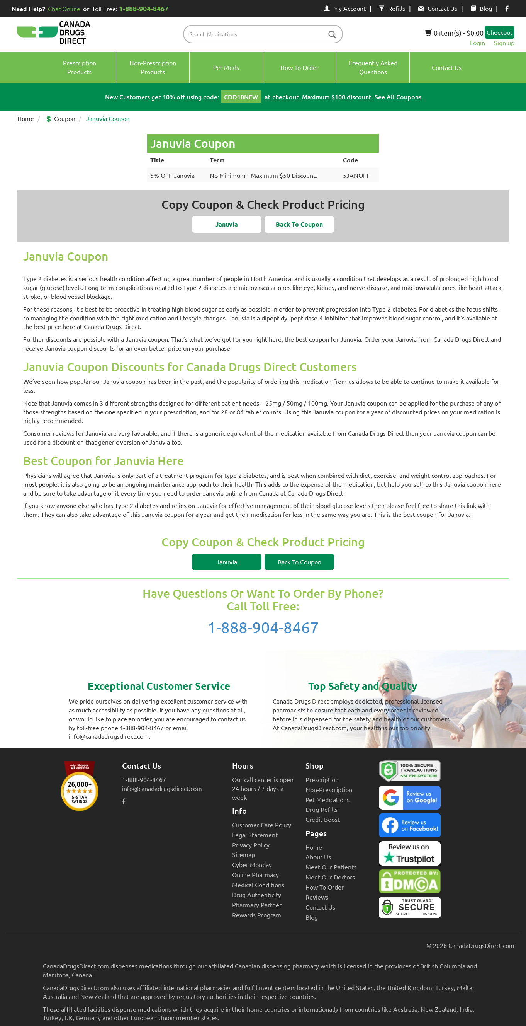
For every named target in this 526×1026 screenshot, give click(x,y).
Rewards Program (256, 915)
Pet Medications (327, 799)
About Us (318, 857)
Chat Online (64, 8)
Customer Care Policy (261, 824)
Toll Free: (131, 8)
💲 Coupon (60, 118)
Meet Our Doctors (330, 877)
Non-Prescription (328, 789)
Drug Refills (321, 809)
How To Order (324, 887)
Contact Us (437, 8)
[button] (226, 224)
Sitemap (243, 854)
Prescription (322, 779)
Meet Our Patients (330, 867)
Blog (481, 8)
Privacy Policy (251, 845)
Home (25, 118)
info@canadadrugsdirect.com (162, 788)
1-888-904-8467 (263, 627)
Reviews (316, 897)
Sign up (504, 42)
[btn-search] (332, 35)
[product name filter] (265, 34)
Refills (392, 8)
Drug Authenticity (256, 894)
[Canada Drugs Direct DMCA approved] (410, 883)
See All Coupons (398, 96)
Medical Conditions (258, 884)
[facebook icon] (506, 8)
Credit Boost (322, 819)
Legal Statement (255, 835)
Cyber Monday (252, 864)
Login (477, 42)
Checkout (499, 32)
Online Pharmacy (255, 874)
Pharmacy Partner (257, 904)
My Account (345, 8)
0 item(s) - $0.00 (454, 33)
